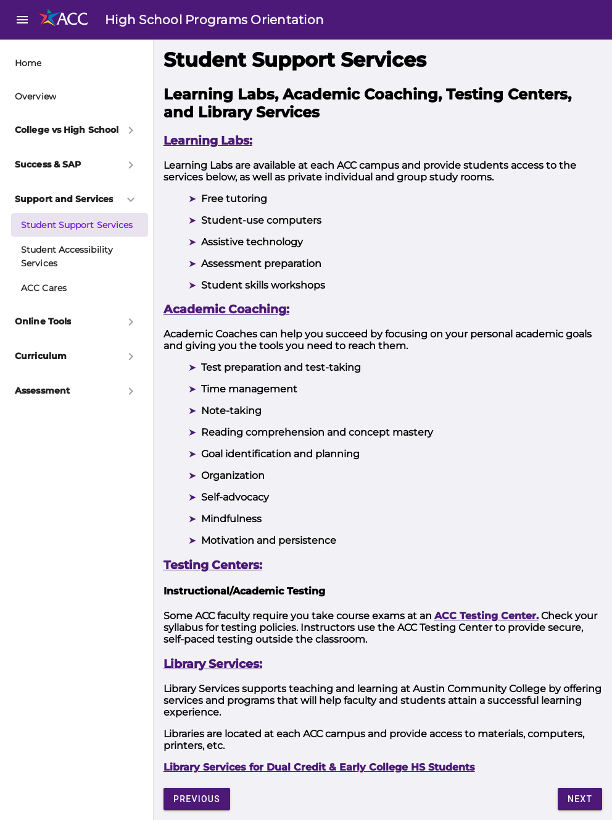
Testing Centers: (212, 565)
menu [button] (22, 19)
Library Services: (212, 664)
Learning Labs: (207, 140)
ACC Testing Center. (486, 616)
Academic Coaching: (226, 309)
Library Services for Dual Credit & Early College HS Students (319, 767)
